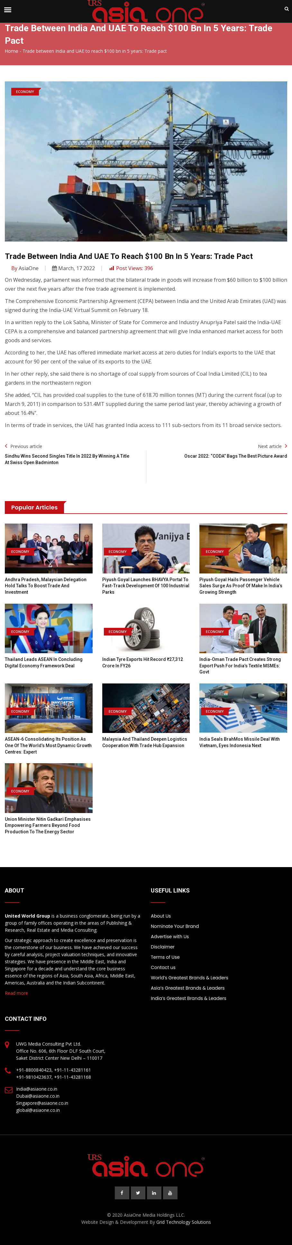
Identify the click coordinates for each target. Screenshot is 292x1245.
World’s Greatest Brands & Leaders (189, 978)
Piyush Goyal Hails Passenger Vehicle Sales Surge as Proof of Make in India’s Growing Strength (240, 586)
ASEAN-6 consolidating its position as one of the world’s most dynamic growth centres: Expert (48, 745)
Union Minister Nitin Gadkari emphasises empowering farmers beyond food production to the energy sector (48, 825)
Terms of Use (165, 957)
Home (11, 51)
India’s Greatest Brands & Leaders (188, 998)
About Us (161, 916)
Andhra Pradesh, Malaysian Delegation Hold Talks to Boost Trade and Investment (46, 586)
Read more (16, 993)
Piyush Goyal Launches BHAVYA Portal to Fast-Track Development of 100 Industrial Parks (145, 586)
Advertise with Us (170, 936)
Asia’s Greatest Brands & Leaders (188, 988)
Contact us (163, 967)
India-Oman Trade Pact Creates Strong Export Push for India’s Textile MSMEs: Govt (240, 665)
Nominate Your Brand (175, 926)
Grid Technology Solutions (183, 1222)
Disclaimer (163, 947)
